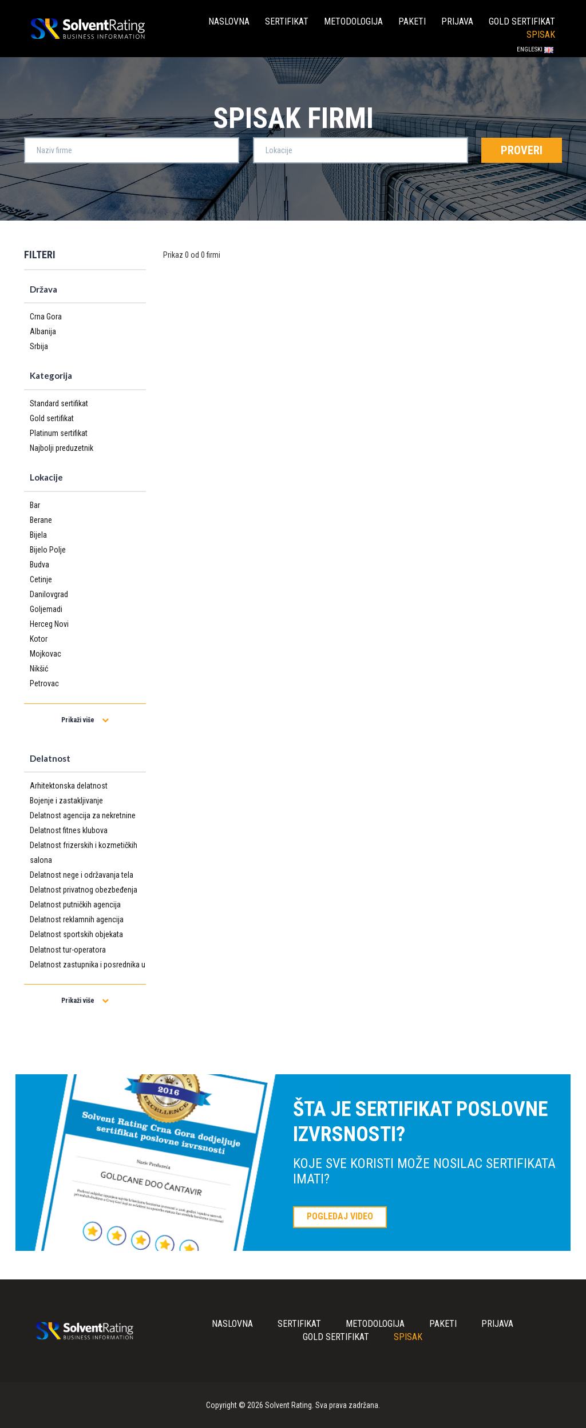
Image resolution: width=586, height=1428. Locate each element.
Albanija (43, 331)
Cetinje (41, 579)
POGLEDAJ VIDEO (340, 1216)
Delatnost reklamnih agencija (77, 919)
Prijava (457, 21)
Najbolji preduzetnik (61, 448)
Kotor (38, 638)
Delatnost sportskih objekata (76, 934)
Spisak (540, 34)
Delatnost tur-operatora (68, 949)
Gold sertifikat (522, 21)
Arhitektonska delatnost (69, 785)
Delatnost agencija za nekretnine (83, 815)
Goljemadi (46, 609)
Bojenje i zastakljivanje (66, 800)
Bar (35, 505)
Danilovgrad (49, 594)
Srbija (39, 346)
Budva (39, 564)
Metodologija (353, 21)
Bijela (38, 534)
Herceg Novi (49, 624)
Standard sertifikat (59, 403)
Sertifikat (286, 21)
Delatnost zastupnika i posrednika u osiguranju (87, 972)
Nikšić (39, 668)
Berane (41, 520)
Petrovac (44, 683)
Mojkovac (45, 653)
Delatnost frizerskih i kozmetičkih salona (83, 853)
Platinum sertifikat (59, 433)
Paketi (412, 21)
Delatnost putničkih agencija (75, 904)
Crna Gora (46, 316)
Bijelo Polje (48, 549)
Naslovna (229, 21)
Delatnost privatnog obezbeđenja (83, 889)
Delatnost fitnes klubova (69, 830)
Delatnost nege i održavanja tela (81, 874)
